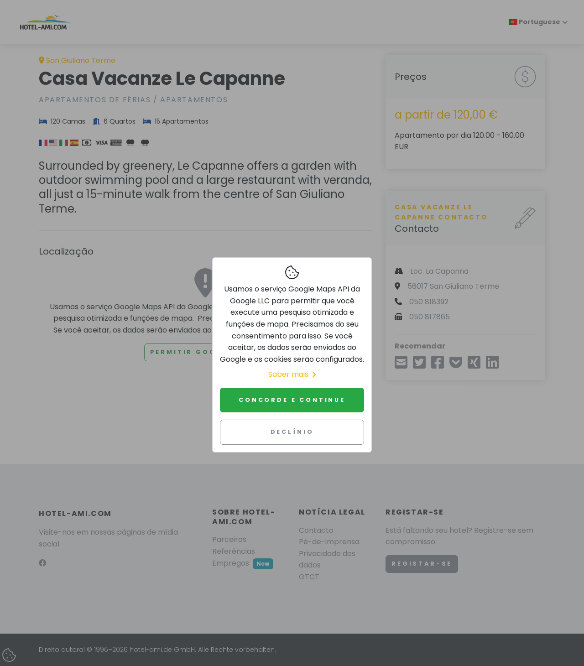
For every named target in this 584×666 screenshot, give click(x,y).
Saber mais (292, 374)
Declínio (292, 432)
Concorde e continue (292, 400)
